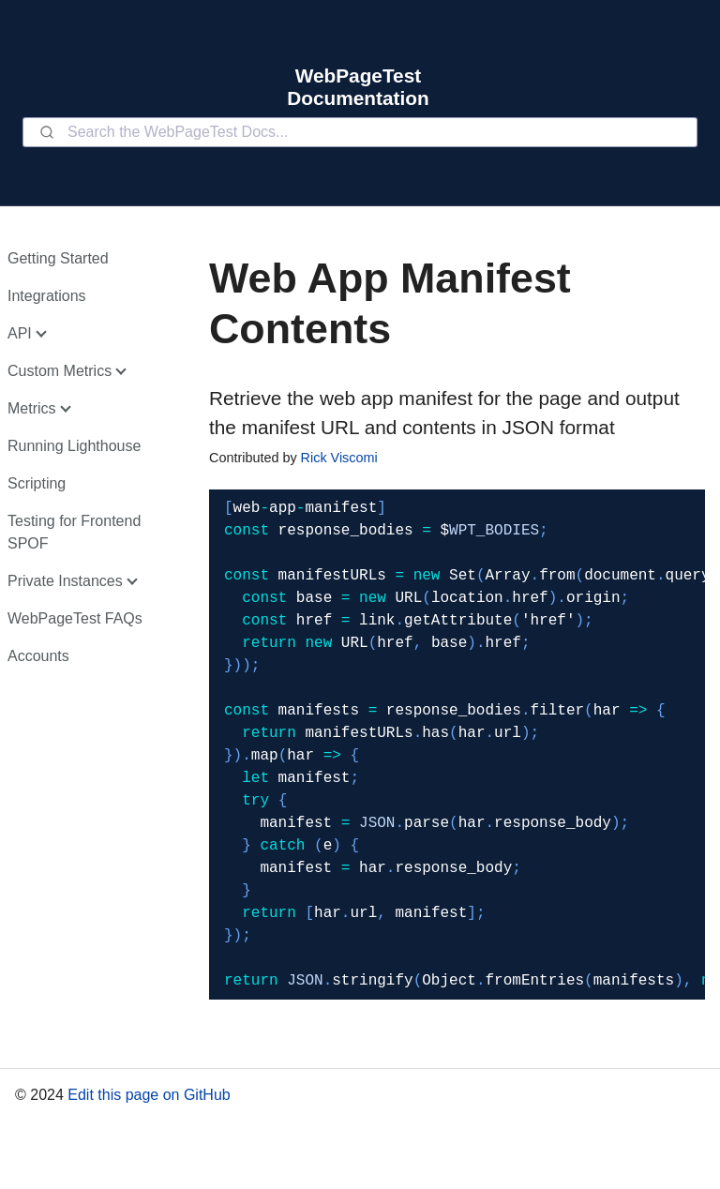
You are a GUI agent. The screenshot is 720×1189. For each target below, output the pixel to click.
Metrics (32, 408)
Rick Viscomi (339, 457)
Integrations (47, 296)
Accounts (38, 656)
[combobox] (360, 132)
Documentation (357, 98)
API (20, 333)
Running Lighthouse (74, 446)
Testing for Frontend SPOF (74, 532)
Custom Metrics (60, 371)
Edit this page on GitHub (149, 1095)
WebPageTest (358, 75)
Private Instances (65, 581)
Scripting (37, 483)
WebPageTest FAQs (75, 618)
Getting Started (58, 258)
